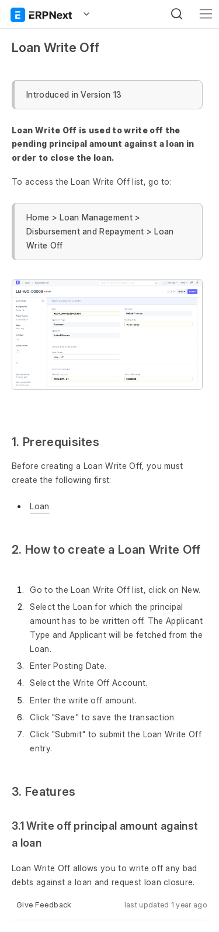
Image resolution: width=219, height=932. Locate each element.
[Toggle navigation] (206, 14)
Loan (39, 506)
